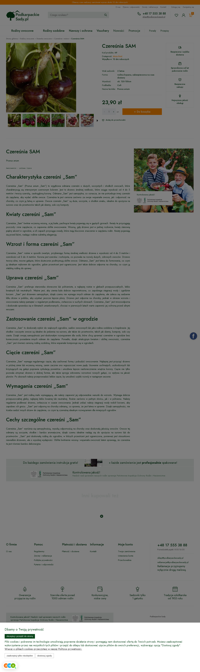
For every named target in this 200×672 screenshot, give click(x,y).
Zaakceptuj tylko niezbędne (20, 655)
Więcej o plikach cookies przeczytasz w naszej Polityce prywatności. (43, 649)
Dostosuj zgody (44, 655)
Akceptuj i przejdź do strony (20, 636)
